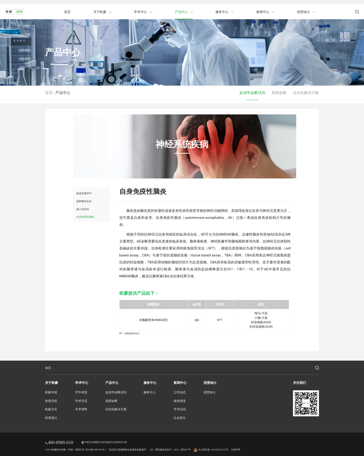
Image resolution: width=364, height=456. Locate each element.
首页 (67, 12)
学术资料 (81, 409)
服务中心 (224, 12)
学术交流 (81, 401)
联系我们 (51, 418)
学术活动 (180, 409)
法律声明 (235, 449)
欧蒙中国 (51, 392)
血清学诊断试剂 (252, 93)
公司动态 (180, 392)
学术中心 (143, 12)
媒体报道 (180, 401)
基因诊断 (279, 93)
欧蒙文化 (51, 409)
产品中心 (184, 12)
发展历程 (51, 401)
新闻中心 (265, 12)
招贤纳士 (306, 12)
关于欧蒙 (102, 12)
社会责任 (180, 418)
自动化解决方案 (306, 93)
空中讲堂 (81, 392)
